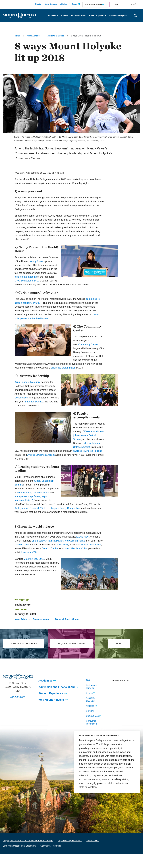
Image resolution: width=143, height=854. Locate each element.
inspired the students (26, 276)
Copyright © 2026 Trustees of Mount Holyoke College (28, 840)
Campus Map (92, 716)
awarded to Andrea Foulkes (87, 451)
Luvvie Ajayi (82, 536)
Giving (89, 680)
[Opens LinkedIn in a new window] (124, 687)
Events (74, 4)
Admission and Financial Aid (73, 15)
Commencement (41, 619)
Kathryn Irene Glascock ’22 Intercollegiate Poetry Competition (47, 508)
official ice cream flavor (63, 367)
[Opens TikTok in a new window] (136, 687)
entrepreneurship (24, 496)
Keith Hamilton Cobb (76, 548)
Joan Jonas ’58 (28, 552)
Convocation (21, 397)
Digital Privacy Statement (70, 840)
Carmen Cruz (22, 544)
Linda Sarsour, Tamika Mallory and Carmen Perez (58, 540)
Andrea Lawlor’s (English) (41, 455)
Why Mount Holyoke (118, 15)
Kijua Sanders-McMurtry (27, 382)
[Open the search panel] (135, 16)
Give (131, 4)
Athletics (63, 4)
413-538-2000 (17, 697)
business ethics (41, 492)
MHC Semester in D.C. (27, 280)
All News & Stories (55, 36)
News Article (21, 619)
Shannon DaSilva (34, 401)
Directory (38, 4)
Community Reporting (50, 846)
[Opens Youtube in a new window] (130, 687)
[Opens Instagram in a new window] (112, 687)
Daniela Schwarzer (91, 544)
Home (17, 36)
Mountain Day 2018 (34, 559)
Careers (90, 711)
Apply (116, 4)
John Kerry (62, 544)
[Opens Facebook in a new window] (118, 687)
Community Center (88, 344)
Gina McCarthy (50, 548)
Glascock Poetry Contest (67, 619)
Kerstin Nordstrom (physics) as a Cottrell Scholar (88, 435)
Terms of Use (92, 840)
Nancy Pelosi (36, 261)
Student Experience (97, 15)
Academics (53, 15)
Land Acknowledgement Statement (19, 846)
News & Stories (51, 4)
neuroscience (24, 492)
